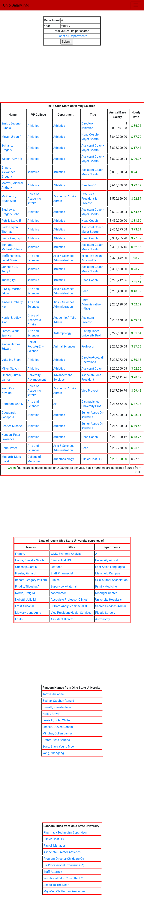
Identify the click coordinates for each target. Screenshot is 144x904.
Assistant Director (62, 619)
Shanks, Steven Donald (58, 727)
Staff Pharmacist (62, 573)
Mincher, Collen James (58, 733)
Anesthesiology (63, 459)
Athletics (33, 125)
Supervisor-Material (64, 586)
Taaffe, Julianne (53, 694)
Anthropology (62, 333)
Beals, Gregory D (12, 238)
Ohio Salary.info (16, 5)
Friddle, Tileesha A (27, 586)
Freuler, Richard (25, 573)
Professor (87, 346)
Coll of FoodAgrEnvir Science (37, 346)
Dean (84, 291)
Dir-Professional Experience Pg (64, 865)
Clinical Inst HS (91, 459)
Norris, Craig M (25, 593)
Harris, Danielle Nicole (29, 560)
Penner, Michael (12, 426)
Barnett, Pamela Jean (57, 707)
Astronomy (102, 619)
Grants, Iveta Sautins (56, 740)
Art (55, 404)
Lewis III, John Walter (57, 720)
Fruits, (19, 619)
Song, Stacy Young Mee (58, 746)
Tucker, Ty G (9, 280)
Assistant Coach (92, 368)
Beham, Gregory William (31, 580)
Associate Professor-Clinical (69, 599)
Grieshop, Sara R (26, 567)
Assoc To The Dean (56, 885)
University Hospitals (108, 599)
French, (20, 554)
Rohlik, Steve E (11, 220)
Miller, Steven (10, 368)
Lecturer (56, 567)
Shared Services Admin (110, 606)
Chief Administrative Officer (91, 304)
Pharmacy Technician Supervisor (65, 832)
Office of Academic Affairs (34, 198)
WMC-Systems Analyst (66, 554)
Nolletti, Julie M (25, 599)
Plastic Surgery (105, 612)
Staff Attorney (53, 872)
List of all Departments (72, 36)
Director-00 (88, 185)
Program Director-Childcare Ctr (64, 858)
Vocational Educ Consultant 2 (63, 878)
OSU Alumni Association (111, 580)
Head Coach (89, 220)
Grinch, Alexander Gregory (8, 172)
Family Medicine (106, 586)
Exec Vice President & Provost (89, 198)
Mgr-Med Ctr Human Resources (65, 891)
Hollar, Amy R (51, 714)
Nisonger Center (106, 593)
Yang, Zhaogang (53, 753)
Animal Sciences (64, 346)
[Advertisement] (72, 76)
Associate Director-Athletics (62, 852)
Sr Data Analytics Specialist (69, 606)
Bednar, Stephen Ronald (58, 700)
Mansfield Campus (107, 573)
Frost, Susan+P (25, 606)
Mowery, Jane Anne (28, 612)
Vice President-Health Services (71, 612)
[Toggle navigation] (135, 5)
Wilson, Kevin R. (12, 159)
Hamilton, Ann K (12, 404)
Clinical (55, 580)
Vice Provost (89, 390)
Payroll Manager (54, 845)
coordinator (58, 593)
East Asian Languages (110, 567)
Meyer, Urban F (11, 137)
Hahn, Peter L (10, 448)
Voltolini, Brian (11, 360)
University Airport (106, 560)
